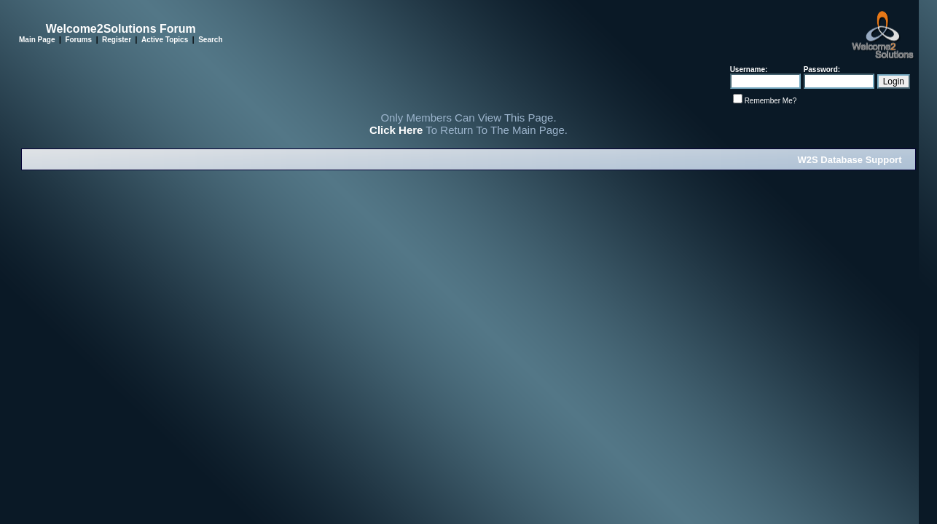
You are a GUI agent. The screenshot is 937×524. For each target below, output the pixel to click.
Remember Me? (771, 101)
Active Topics (164, 40)
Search (210, 40)
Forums (78, 40)
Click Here (396, 130)
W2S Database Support (849, 159)
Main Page (37, 40)
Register (116, 40)
